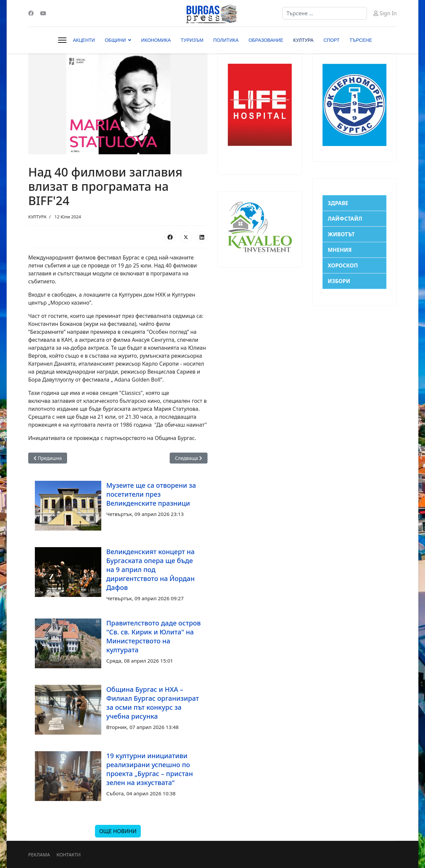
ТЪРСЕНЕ (361, 40)
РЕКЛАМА (39, 854)
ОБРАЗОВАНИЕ (265, 40)
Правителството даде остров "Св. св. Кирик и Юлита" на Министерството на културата (153, 636)
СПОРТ (331, 40)
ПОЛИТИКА (225, 40)
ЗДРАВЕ (338, 203)
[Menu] (62, 40)
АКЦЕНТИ (84, 40)
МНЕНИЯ (340, 249)
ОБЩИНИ (115, 40)
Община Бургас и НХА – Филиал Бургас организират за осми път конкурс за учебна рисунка (152, 703)
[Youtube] (43, 13)
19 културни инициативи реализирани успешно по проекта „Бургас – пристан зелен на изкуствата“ (149, 769)
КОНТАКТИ (68, 854)
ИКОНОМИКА (156, 40)
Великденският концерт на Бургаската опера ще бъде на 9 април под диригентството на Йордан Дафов (150, 569)
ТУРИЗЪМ (192, 40)
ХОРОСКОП (343, 265)
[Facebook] (31, 13)
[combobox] (324, 13)
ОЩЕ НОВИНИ (117, 831)
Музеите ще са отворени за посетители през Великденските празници (151, 494)
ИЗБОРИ (339, 281)
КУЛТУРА (303, 40)
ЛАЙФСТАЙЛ (345, 218)
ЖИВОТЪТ (341, 234)
